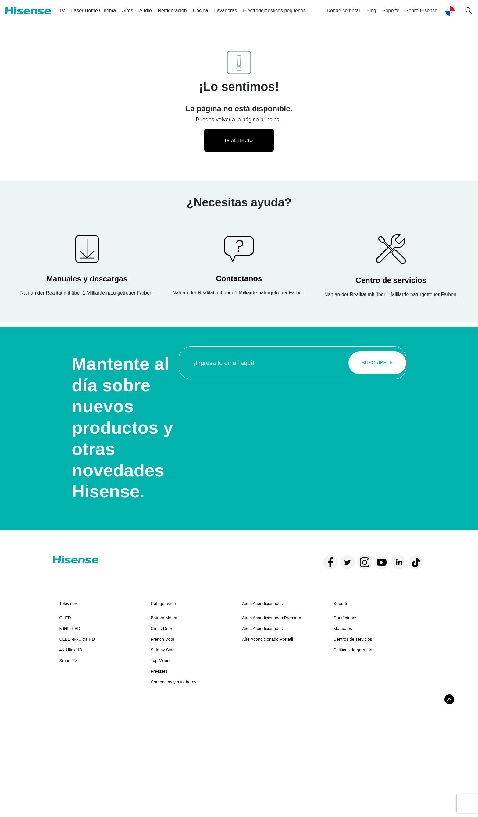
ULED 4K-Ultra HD (77, 639)
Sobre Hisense (421, 10)
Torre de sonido (74, 731)
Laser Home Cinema (93, 10)
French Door (162, 639)
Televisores (69, 603)
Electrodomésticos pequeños (274, 10)
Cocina (200, 10)
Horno (156, 720)
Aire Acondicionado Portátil (267, 639)
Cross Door (161, 628)
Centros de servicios (353, 639)
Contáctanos (346, 617)
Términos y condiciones (76, 801)
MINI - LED (69, 628)
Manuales (343, 628)
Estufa (157, 731)
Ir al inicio (239, 140)
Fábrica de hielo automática (268, 720)
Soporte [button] (390, 10)
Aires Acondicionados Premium (271, 617)
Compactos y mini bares (173, 681)
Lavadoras (225, 10)
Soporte (341, 603)
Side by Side (163, 649)
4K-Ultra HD (70, 649)
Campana (160, 742)
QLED (65, 617)
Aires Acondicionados (262, 603)
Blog (371, 10)
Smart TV (68, 660)
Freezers (159, 671)
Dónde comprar (343, 10)
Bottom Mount (164, 617)
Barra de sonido (74, 720)
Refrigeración (172, 10)
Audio (145, 10)
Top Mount (160, 660)
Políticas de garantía (353, 649)
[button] (468, 10)
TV (62, 10)
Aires (127, 10)
